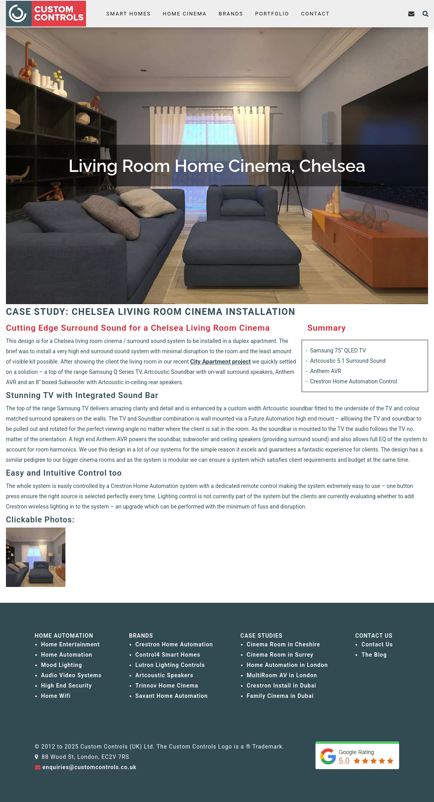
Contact (315, 14)
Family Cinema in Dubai (280, 696)
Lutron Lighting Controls (170, 665)
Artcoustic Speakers (164, 675)
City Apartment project (220, 361)
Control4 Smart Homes (168, 655)
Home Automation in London (287, 665)
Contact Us (377, 644)
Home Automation (66, 655)
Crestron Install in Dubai (281, 685)
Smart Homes (128, 14)
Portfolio (272, 14)
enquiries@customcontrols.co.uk (89, 767)
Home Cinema (185, 14)
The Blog (374, 655)
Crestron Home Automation (174, 644)
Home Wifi (56, 696)
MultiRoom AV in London (282, 675)
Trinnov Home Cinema (167, 685)
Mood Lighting (61, 665)
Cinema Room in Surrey (280, 655)
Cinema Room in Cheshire (283, 644)
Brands (230, 14)
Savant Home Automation (172, 696)
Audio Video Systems (71, 675)
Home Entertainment (70, 644)
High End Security (66, 685)
